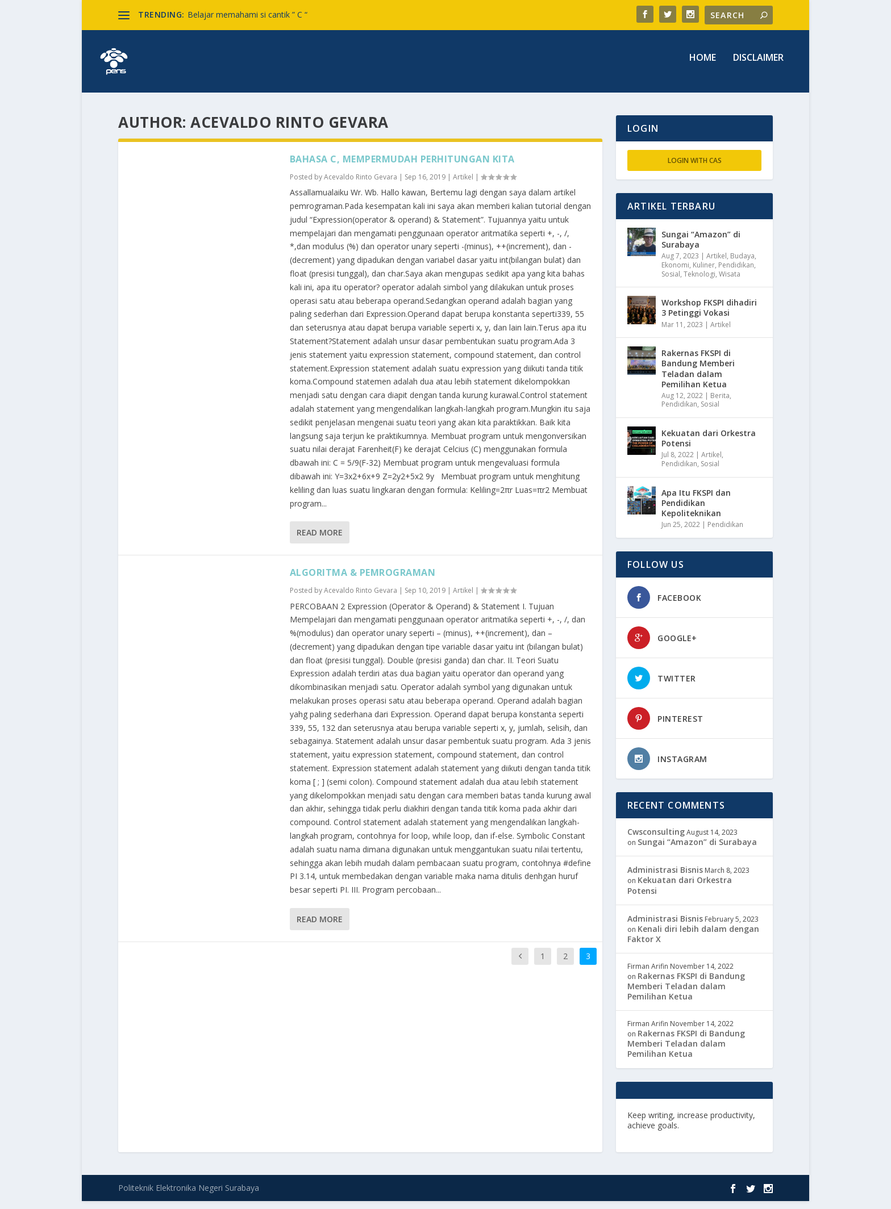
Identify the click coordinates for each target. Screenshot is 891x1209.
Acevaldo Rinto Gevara (360, 185)
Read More (320, 540)
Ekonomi (675, 273)
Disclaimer (758, 66)
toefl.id (688, 1143)
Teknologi (699, 282)
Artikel (463, 185)
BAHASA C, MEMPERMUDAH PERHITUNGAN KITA (402, 167)
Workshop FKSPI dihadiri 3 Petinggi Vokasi (709, 315)
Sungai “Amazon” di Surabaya (700, 247)
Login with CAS (695, 168)
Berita (720, 403)
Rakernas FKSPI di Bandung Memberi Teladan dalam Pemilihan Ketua (698, 376)
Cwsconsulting (656, 839)
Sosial (670, 282)
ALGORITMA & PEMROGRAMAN (363, 580)
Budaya (742, 264)
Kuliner (704, 273)
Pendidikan (736, 273)
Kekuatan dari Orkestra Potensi (708, 446)
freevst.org (649, 1143)
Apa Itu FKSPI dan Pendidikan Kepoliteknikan (696, 510)
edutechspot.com (716, 1133)
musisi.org (725, 1143)
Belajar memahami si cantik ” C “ (247, 14)
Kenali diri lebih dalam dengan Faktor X (693, 941)
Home (702, 66)
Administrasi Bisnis (665, 877)
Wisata (729, 282)
